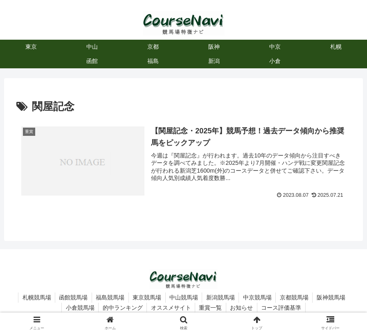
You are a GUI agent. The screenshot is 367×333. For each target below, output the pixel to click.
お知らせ (242, 307)
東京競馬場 (146, 297)
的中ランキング (122, 307)
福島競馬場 (109, 297)
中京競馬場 (258, 297)
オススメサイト (171, 307)
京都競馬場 (295, 297)
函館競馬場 (72, 297)
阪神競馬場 (332, 297)
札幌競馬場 (34, 297)
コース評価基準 (282, 307)
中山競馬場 (183, 297)
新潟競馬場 (221, 297)
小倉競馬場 (79, 307)
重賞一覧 (210, 307)
